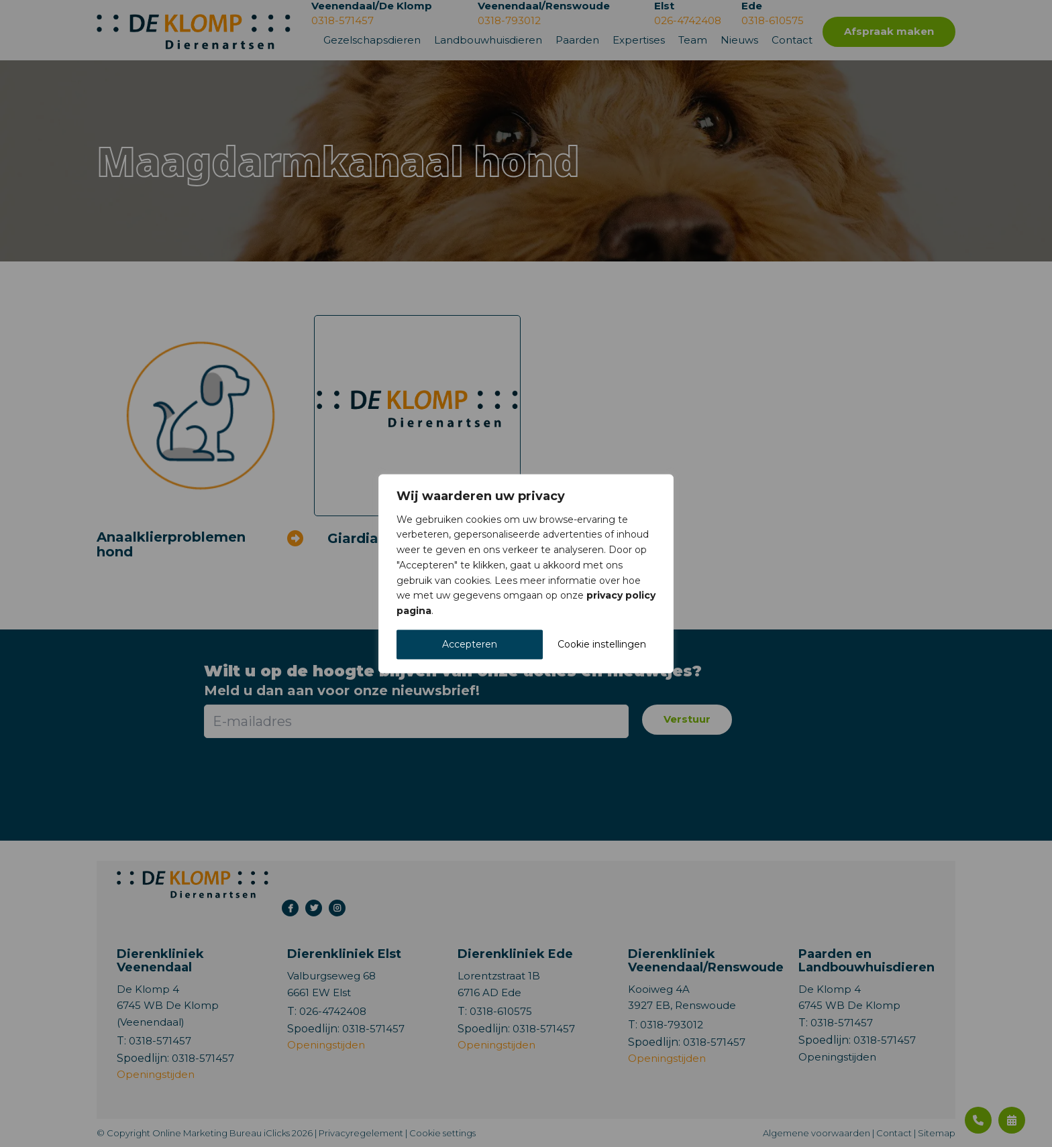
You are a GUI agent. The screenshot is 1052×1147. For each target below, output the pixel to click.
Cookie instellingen (602, 644)
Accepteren (469, 644)
